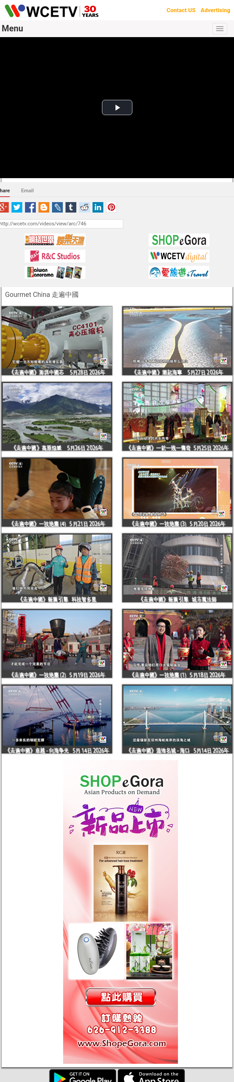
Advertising (215, 10)
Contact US (181, 10)
